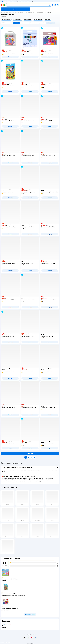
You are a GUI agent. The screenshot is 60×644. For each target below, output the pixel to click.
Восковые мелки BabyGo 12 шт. (10, 608)
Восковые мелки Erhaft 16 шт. (9, 594)
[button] (15, 9)
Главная (2, 12)
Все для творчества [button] (6, 624)
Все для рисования (30, 12)
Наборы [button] (4, 627)
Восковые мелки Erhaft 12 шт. (9, 579)
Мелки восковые (39, 12)
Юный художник (19, 12)
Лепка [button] (3, 625)
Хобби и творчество (9, 12)
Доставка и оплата (30, 643)
